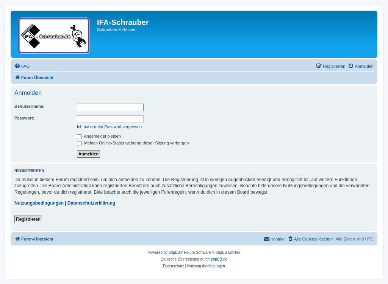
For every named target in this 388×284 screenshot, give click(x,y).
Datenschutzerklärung (91, 203)
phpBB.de (219, 259)
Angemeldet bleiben (99, 136)
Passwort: (24, 118)
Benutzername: (29, 106)
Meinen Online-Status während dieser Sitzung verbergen (133, 143)
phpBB (174, 252)
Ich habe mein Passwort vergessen (109, 126)
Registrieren (28, 219)
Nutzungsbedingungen (39, 203)
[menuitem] (22, 66)
